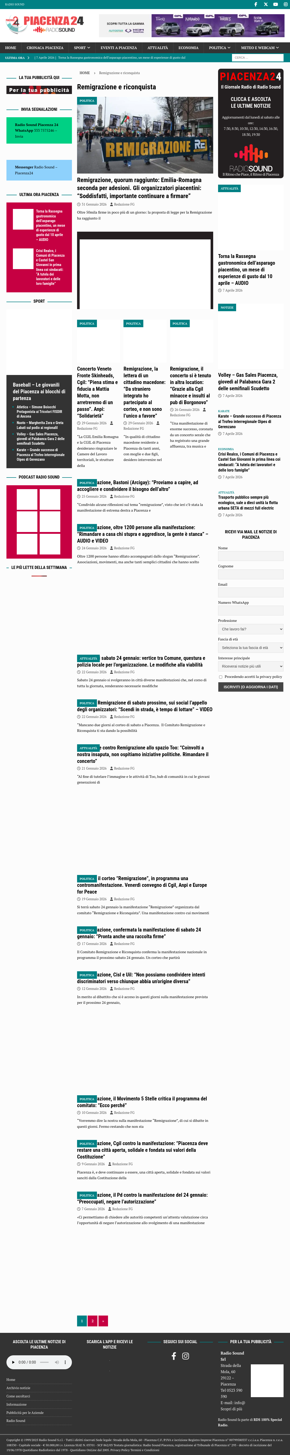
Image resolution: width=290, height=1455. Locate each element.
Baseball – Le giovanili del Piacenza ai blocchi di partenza (39, 391)
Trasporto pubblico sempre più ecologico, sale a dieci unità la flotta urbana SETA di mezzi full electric (248, 503)
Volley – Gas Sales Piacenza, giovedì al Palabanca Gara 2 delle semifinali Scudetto (41, 438)
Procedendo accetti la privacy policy (253, 676)
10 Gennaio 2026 (94, 1112)
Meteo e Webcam (258, 47)
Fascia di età (228, 639)
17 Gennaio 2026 (94, 943)
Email (222, 584)
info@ (239, 1402)
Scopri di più (231, 1408)
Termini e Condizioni (144, 1450)
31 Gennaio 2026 (94, 204)
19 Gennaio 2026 (94, 899)
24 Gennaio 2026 (94, 548)
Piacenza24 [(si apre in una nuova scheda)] (24, 172)
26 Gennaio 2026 (187, 409)
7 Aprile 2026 (232, 290)
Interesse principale (234, 657)
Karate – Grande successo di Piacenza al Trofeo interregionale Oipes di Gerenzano (41, 454)
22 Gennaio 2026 (94, 672)
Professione (227, 620)
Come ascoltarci (18, 1396)
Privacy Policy (120, 1450)
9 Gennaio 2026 (93, 1164)
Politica (217, 47)
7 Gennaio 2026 (93, 1209)
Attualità (157, 47)
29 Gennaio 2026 (94, 423)
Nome (223, 547)
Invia (19, 136)
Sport (80, 47)
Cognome (225, 566)
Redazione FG (124, 204)
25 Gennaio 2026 (94, 496)
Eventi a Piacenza (119, 47)
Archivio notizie (18, 1388)
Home (10, 47)
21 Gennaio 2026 (94, 768)
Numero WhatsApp (233, 602)
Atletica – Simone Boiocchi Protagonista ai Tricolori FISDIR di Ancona (39, 411)
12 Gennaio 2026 (94, 988)
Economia (188, 47)
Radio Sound (14, 4)
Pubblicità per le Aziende (25, 1412)
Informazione (16, 1404)
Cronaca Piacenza (45, 47)
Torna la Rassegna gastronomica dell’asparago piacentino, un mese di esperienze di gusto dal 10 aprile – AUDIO (50, 225)
